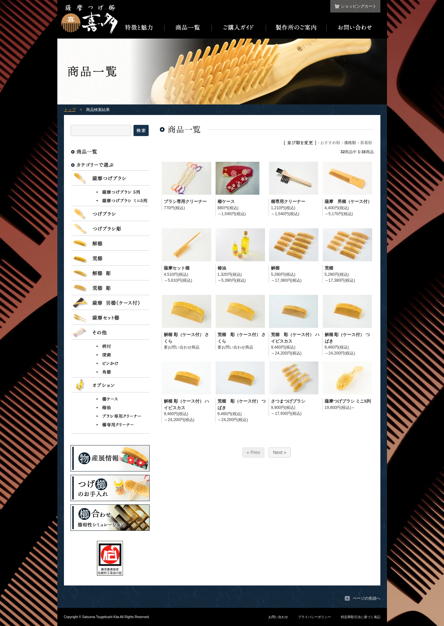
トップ (70, 109)
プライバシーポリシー (314, 617)
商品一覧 (188, 28)
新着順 (366, 142)
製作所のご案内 (296, 28)
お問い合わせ (353, 28)
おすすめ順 (330, 142)
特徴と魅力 (141, 28)
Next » (279, 452)
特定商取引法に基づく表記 (360, 617)
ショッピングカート (358, 6)
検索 (141, 130)
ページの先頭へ (366, 598)
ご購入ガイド (239, 28)
